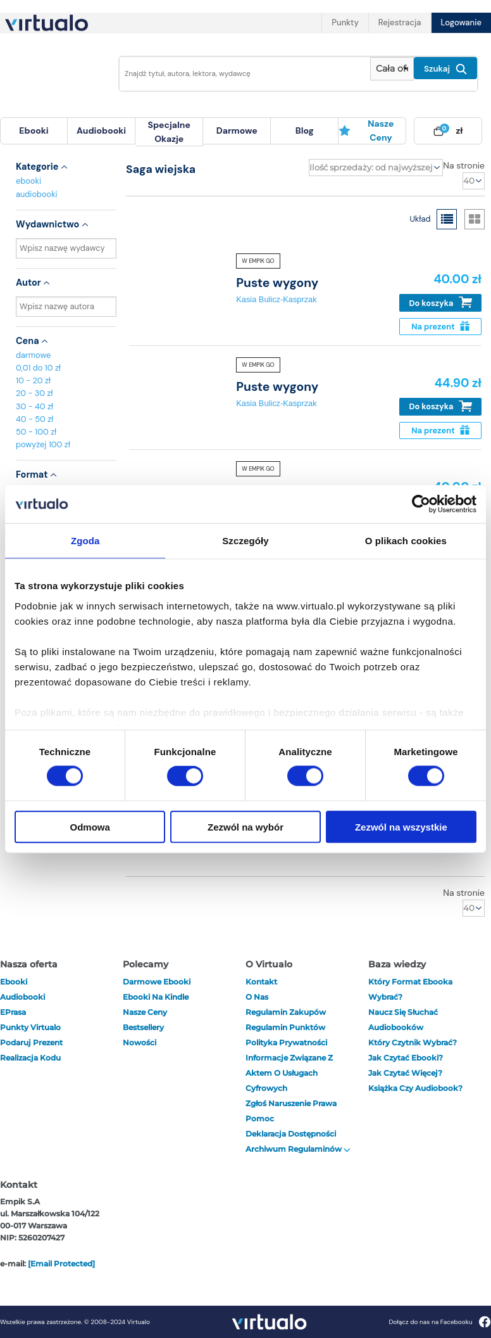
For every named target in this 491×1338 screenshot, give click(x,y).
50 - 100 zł (36, 431)
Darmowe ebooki (156, 981)
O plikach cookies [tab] (406, 540)
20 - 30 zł (34, 393)
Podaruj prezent (31, 1042)
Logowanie (461, 22)
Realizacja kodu (30, 1057)
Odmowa (90, 826)
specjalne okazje (168, 131)
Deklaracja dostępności (291, 1133)
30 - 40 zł (34, 406)
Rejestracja (399, 22)
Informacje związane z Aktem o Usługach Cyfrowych (289, 1073)
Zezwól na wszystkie (401, 826)
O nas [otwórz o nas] (257, 997)
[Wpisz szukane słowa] (241, 74)
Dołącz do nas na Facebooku (439, 1322)
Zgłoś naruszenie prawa (291, 1103)
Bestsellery (143, 1027)
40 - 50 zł (34, 419)
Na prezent (440, 326)
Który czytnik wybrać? (412, 1042)
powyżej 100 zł (43, 444)
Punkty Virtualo (30, 1027)
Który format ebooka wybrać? (410, 989)
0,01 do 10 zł (38, 367)
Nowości (139, 1042)
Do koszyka (440, 302)
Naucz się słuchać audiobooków (403, 1019)
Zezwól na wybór (245, 826)
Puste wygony (277, 283)
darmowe (237, 130)
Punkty (345, 22)
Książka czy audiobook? (415, 1088)
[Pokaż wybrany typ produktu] (392, 68)
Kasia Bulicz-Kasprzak (276, 299)
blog (304, 130)
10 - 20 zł (33, 380)
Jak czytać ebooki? (405, 1057)
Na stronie (464, 165)
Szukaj (445, 69)
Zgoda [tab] (85, 540)
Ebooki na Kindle (156, 997)
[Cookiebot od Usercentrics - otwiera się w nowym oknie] (421, 504)
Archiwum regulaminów (298, 1149)
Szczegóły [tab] (245, 540)
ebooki (28, 180)
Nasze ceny (366, 130)
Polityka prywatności (286, 1042)
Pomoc (260, 1118)
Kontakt (261, 981)
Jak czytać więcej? (405, 1073)
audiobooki (37, 194)
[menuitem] (34, 130)
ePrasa (13, 1012)
